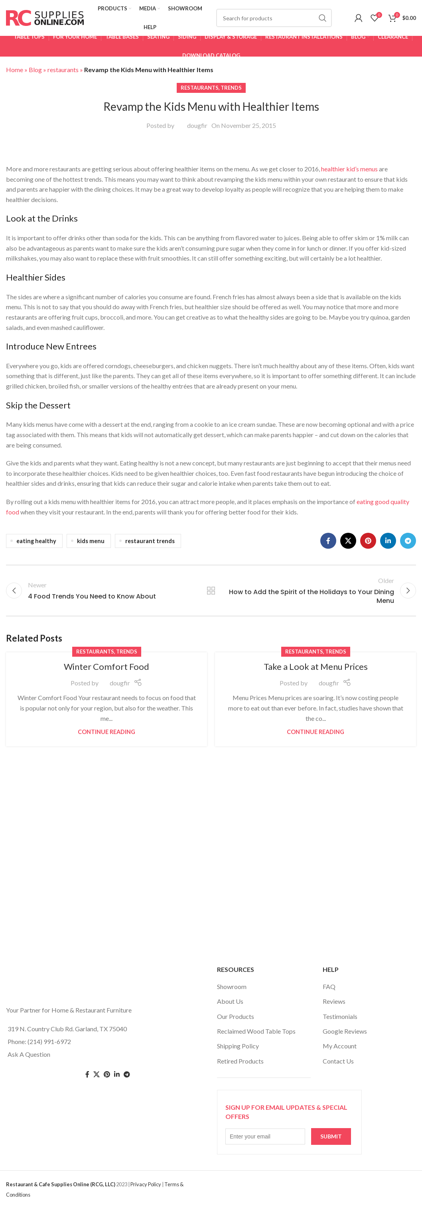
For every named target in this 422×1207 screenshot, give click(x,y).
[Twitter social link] (96, 1074)
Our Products (235, 1016)
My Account (340, 1046)
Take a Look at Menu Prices (316, 666)
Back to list (211, 591)
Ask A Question (29, 1054)
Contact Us (338, 1061)
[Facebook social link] (328, 541)
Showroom (231, 986)
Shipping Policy (238, 1046)
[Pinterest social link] (368, 541)
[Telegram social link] (408, 541)
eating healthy (36, 541)
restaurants (63, 69)
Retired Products (240, 1061)
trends (231, 87)
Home (14, 69)
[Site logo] (45, 17)
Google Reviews (345, 1031)
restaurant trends (150, 541)
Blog (35, 69)
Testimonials (340, 1016)
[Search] (274, 18)
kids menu (91, 541)
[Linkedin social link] (388, 541)
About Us (230, 1001)
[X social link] (348, 541)
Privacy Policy (145, 1184)
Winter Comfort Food (106, 666)
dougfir (197, 125)
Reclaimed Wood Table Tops (256, 1031)
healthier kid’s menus (349, 169)
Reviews (334, 1001)
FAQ (329, 986)
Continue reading (106, 731)
